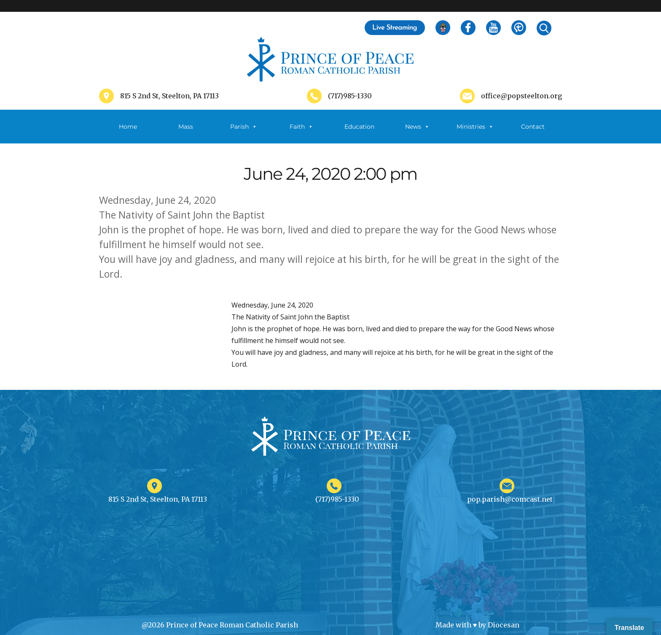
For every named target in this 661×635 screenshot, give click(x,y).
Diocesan (503, 625)
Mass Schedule (186, 133)
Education (359, 126)
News (417, 126)
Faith (301, 126)
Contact (533, 126)
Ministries (475, 126)
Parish (243, 126)
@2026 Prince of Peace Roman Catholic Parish (220, 625)
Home (128, 126)
